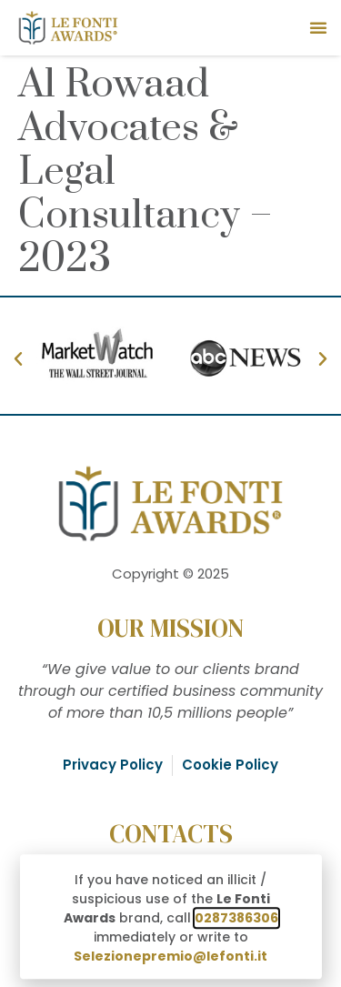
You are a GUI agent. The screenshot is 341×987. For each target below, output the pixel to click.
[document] (170, 493)
